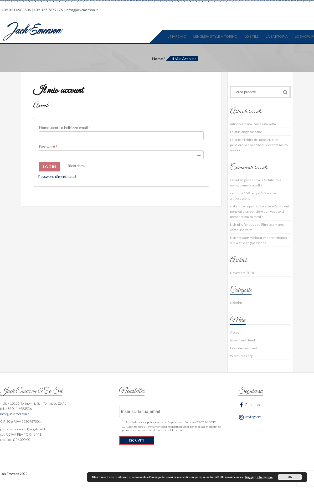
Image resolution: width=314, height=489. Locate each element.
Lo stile (252, 36)
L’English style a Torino (215, 36)
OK (290, 477)
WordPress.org (241, 356)
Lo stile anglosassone (246, 132)
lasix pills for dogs (243, 224)
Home (157, 58)
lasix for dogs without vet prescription (258, 238)
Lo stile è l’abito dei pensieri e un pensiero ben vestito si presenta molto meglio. (259, 145)
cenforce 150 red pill (245, 193)
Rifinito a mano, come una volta (253, 124)
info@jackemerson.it (82, 10)
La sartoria (277, 36)
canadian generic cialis (246, 180)
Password (48, 146)
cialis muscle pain (242, 206)
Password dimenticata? (57, 176)
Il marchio (176, 36)
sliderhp (236, 302)
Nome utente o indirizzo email (64, 127)
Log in (49, 166)
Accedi (235, 332)
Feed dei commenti (244, 348)
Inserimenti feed (242, 340)
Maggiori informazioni (259, 477)
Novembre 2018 (242, 273)
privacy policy (146, 422)
